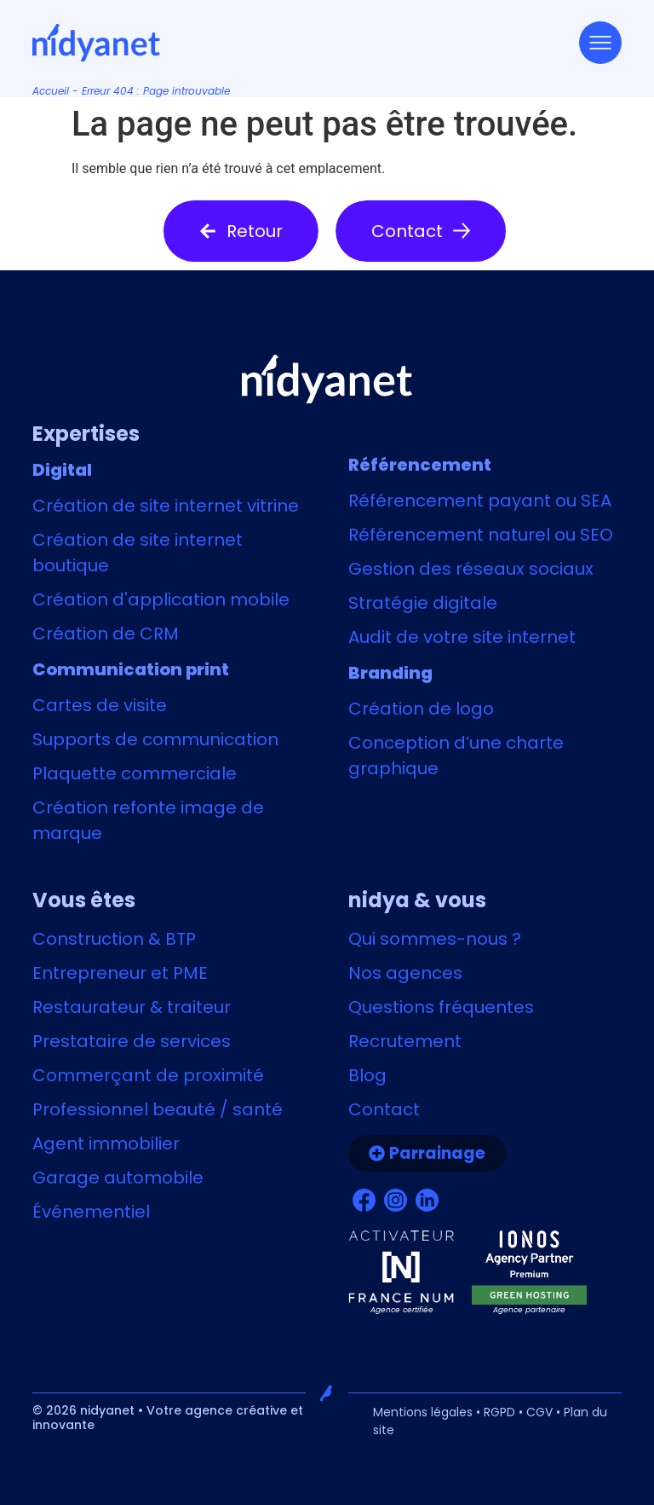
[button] (241, 231)
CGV (539, 1412)
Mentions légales (423, 1412)
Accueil (50, 91)
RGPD (499, 1412)
